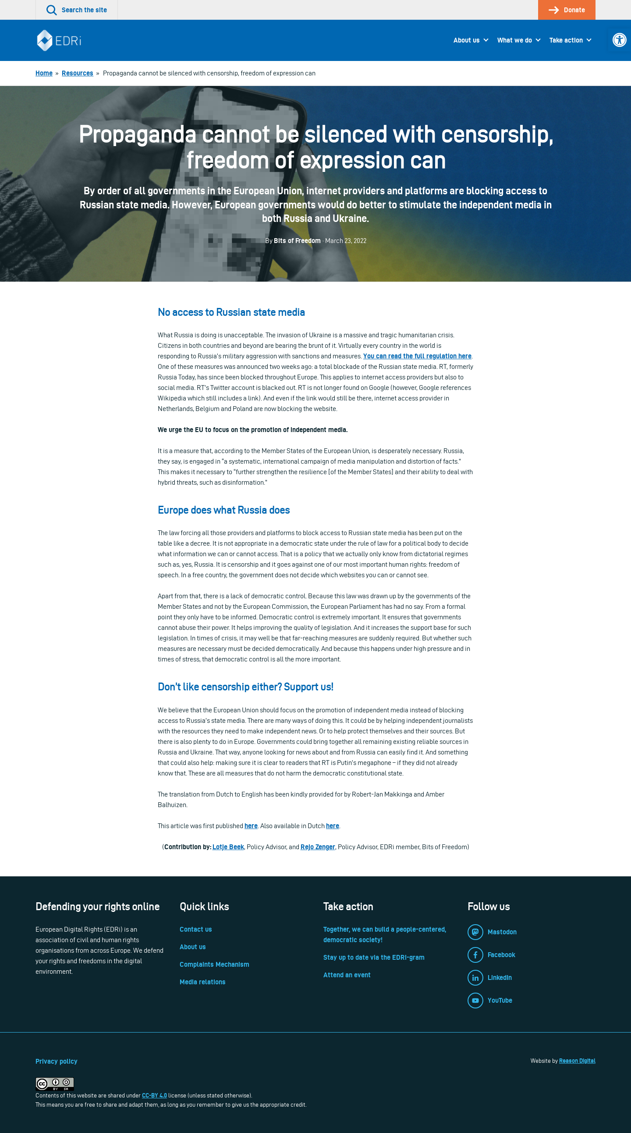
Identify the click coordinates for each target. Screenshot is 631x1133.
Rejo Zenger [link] (318, 847)
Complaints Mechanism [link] (214, 964)
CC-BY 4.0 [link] (154, 1095)
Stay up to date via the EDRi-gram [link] (374, 957)
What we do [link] (514, 40)
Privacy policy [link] (56, 1061)
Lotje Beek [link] (228, 847)
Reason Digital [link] (577, 1060)
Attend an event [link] (347, 975)
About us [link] (467, 40)
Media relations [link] (203, 982)
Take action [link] (566, 40)
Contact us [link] (196, 929)
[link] (619, 40)
